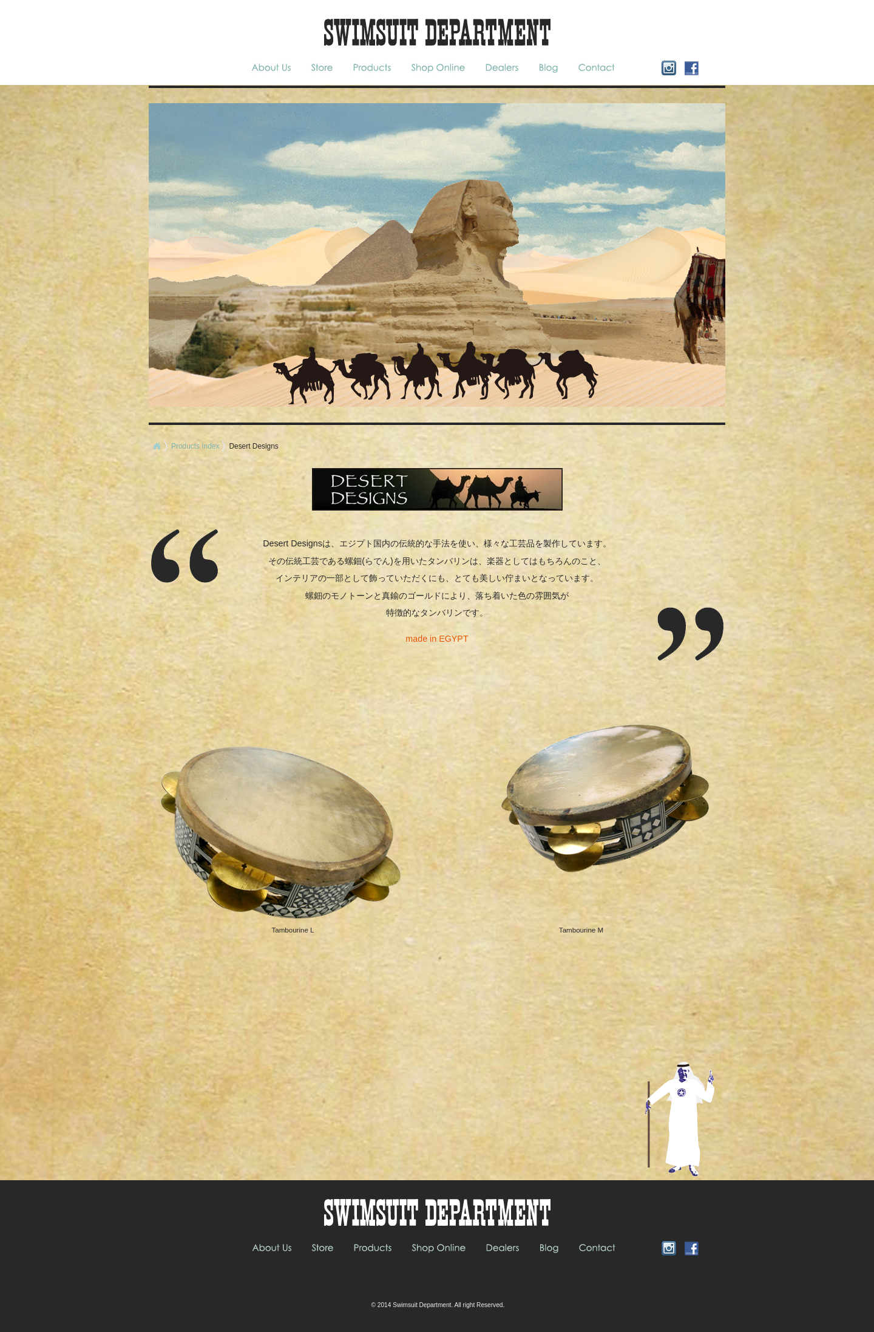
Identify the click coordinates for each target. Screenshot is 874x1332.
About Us (275, 68)
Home (156, 446)
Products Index (195, 446)
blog (549, 68)
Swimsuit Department (422, 1305)
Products (373, 68)
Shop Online (438, 68)
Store (322, 68)
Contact (596, 68)
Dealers (502, 68)
